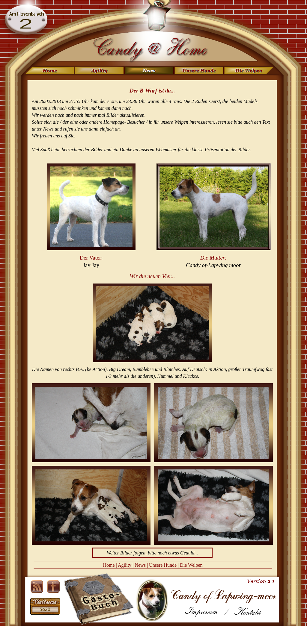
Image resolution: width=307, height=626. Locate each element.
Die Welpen (191, 565)
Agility (124, 565)
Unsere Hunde (163, 565)
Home (109, 565)
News (140, 565)
